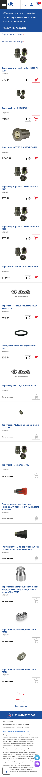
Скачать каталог (23, 715)
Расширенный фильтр (12, 41)
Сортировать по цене (12, 34)
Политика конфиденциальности (16, 731)
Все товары (21, 706)
